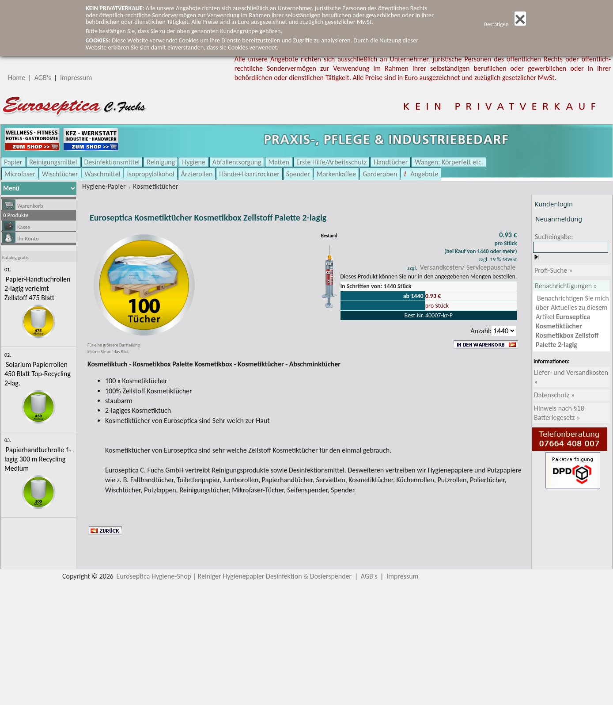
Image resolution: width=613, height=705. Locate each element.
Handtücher (391, 162)
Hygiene (193, 162)
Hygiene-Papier (104, 186)
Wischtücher (60, 174)
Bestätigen (505, 24)
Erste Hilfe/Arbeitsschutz (331, 162)
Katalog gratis (15, 257)
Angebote (424, 174)
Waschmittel (103, 174)
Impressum (76, 77)
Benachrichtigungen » (566, 286)
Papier (13, 162)
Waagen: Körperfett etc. (449, 162)
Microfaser (19, 174)
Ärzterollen (197, 174)
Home (16, 77)
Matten (278, 162)
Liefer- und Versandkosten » (571, 377)
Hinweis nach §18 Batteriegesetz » (559, 413)
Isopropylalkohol (150, 174)
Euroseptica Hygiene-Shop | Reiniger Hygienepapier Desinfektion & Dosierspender (234, 576)
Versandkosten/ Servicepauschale (468, 267)
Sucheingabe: (554, 236)
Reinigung (161, 162)
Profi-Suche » (553, 270)
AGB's (42, 77)
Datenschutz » (554, 395)
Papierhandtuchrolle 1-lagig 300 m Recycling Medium (38, 459)
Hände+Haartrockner (249, 174)
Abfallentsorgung (236, 162)
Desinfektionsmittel (112, 162)
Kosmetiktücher (155, 186)
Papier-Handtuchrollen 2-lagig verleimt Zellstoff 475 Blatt (37, 288)
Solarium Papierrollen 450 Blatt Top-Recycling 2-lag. (37, 373)
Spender (298, 174)
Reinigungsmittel (53, 162)
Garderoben (380, 174)
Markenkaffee (336, 174)
